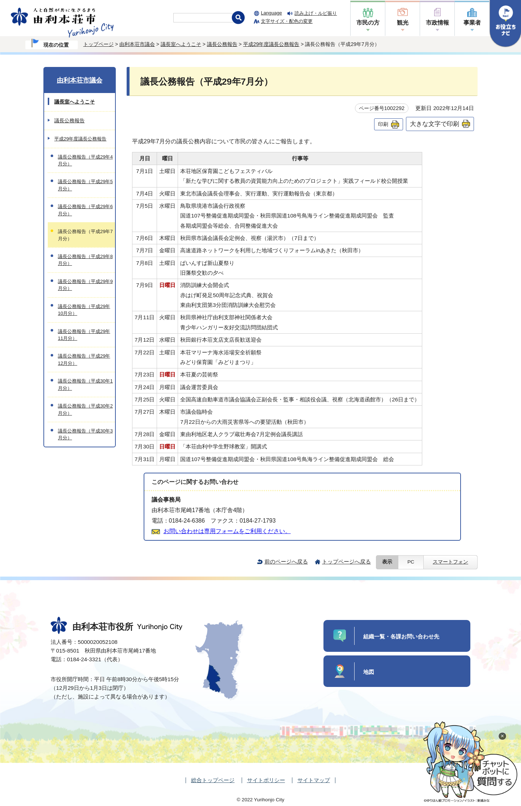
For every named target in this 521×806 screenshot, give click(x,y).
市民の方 (368, 23)
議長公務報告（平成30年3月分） (85, 434)
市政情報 (437, 23)
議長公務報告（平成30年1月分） (85, 384)
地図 (368, 672)
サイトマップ (313, 780)
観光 (402, 23)
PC (410, 562)
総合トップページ (212, 780)
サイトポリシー (266, 780)
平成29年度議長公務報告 (271, 44)
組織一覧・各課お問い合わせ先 (401, 636)
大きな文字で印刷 (434, 123)
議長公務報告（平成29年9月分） (85, 285)
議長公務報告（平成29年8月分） (85, 260)
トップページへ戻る (346, 561)
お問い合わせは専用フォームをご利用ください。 (227, 531)
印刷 (383, 124)
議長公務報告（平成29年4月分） (85, 160)
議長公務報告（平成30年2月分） (85, 409)
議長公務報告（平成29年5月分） (85, 185)
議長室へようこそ (181, 44)
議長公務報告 (222, 44)
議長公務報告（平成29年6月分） (85, 210)
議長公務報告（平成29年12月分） (84, 359)
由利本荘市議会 (137, 44)
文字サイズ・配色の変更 (287, 21)
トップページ (98, 44)
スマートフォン (450, 562)
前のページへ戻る (286, 561)
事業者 (472, 23)
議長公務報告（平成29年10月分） (84, 310)
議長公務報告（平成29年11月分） (84, 335)
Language (271, 13)
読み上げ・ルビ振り (316, 13)
